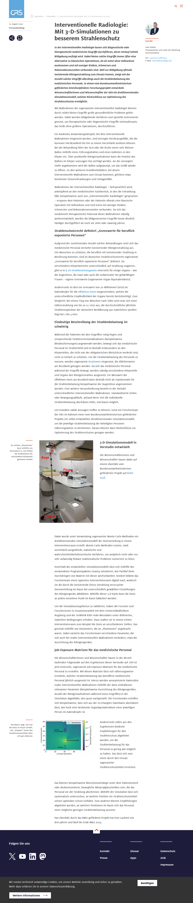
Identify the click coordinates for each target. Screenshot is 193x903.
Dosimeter (94, 361)
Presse (103, 858)
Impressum (166, 864)
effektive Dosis (87, 291)
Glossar (134, 851)
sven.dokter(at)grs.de (162, 60)
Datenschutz (167, 851)
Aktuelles (51, 16)
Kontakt (104, 851)
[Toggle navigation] (181, 6)
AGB (163, 858)
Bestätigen (147, 883)
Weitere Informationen (26, 895)
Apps (133, 858)
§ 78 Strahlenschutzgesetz (81, 270)
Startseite (38, 16)
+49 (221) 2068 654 (158, 58)
